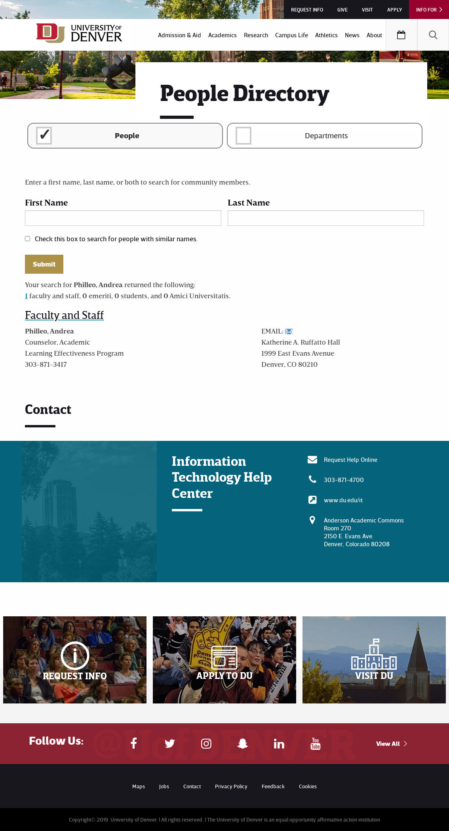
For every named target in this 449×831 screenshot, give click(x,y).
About (374, 35)
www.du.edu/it (343, 500)
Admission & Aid (179, 35)
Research (256, 35)
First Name (46, 202)
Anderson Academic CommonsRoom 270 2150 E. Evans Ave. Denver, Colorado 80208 (364, 532)
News (352, 35)
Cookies (308, 786)
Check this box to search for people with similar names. (116, 238)
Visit (367, 9)
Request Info (307, 9)
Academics (222, 35)
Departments (326, 135)
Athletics (326, 35)
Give (342, 9)
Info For (426, 9)
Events (401, 35)
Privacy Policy (231, 786)
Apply (394, 9)
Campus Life (291, 35)
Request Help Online (350, 459)
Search (433, 35)
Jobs (164, 786)
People (127, 135)
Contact (192, 786)
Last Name (249, 202)
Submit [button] (44, 264)
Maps (138, 786)
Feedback (273, 786)
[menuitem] (179, 35)
